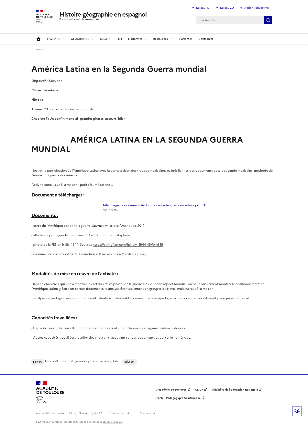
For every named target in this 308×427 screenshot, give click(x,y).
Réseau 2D (227, 8)
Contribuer (205, 39)
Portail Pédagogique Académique (178, 398)
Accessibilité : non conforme (52, 413)
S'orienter (185, 39)
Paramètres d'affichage (297, 411)
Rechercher (268, 20)
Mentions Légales (88, 413)
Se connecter (147, 413)
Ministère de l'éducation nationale (235, 390)
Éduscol (129, 362)
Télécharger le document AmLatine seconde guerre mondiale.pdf (152, 205)
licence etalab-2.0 (112, 422)
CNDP (199, 390)
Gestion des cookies (121, 413)
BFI (120, 39)
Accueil (38, 38)
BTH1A (37, 362)
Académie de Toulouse (171, 390)
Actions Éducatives (257, 8)
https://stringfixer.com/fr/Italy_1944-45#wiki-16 (128, 244)
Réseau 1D (202, 8)
